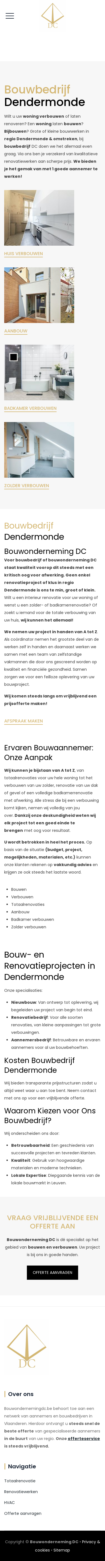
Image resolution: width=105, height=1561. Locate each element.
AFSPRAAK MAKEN (23, 721)
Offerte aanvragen (22, 1513)
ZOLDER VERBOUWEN (26, 485)
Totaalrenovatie (20, 1481)
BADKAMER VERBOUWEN (30, 408)
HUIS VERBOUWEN (23, 253)
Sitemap (61, 1550)
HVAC (9, 1502)
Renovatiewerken (21, 1492)
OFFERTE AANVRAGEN (52, 734)
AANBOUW (15, 331)
